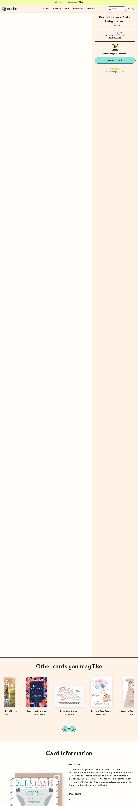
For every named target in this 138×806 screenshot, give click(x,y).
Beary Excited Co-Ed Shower (21, 711)
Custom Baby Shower (85, 711)
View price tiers (115, 38)
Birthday (57, 9)
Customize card (115, 60)
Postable (116, 26)
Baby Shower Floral (53, 711)
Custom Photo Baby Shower (117, 711)
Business (90, 9)
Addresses (78, 9)
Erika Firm (53, 714)
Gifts (67, 9)
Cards (46, 9)
